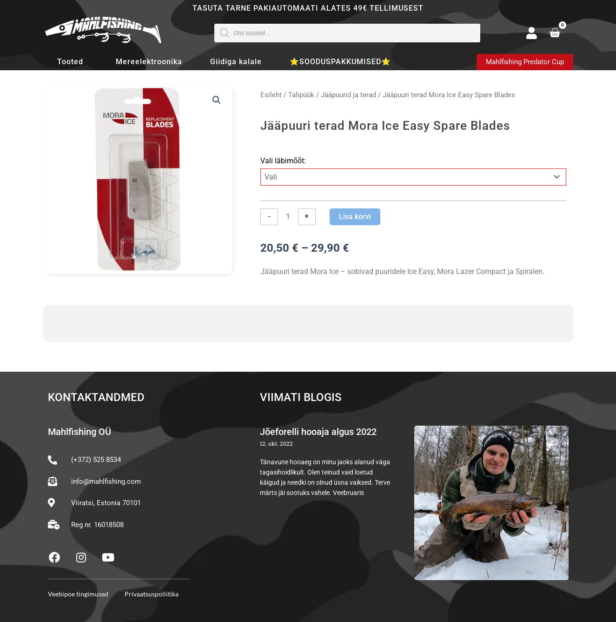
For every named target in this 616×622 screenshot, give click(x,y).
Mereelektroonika (149, 61)
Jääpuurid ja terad (348, 95)
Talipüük (301, 95)
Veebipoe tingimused (78, 594)
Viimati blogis (301, 397)
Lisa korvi (355, 216)
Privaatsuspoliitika (152, 594)
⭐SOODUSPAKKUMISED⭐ (340, 61)
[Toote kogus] (288, 216)
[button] (216, 100)
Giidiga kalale (236, 61)
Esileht (271, 95)
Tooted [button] (72, 62)
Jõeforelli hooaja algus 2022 (318, 431)
